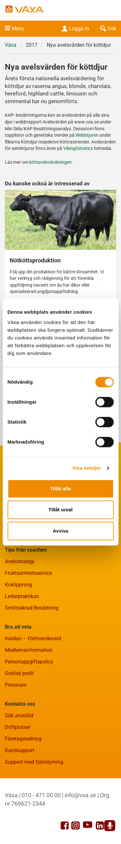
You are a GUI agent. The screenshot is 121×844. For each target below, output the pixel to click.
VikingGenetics (78, 148)
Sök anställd (19, 715)
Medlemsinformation (29, 650)
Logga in (74, 28)
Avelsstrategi (19, 561)
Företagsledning (23, 739)
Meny (18, 28)
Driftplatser (17, 727)
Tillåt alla (60, 488)
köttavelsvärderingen (50, 162)
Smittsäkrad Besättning (31, 608)
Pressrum (15, 685)
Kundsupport (19, 750)
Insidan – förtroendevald (33, 638)
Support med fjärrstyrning (34, 762)
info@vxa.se (80, 795)
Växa (10, 45)
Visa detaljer (86, 468)
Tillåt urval (60, 509)
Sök (107, 28)
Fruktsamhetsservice (28, 573)
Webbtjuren (87, 135)
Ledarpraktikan (22, 596)
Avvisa (60, 531)
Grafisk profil (19, 673)
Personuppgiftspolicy (29, 662)
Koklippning (18, 585)
